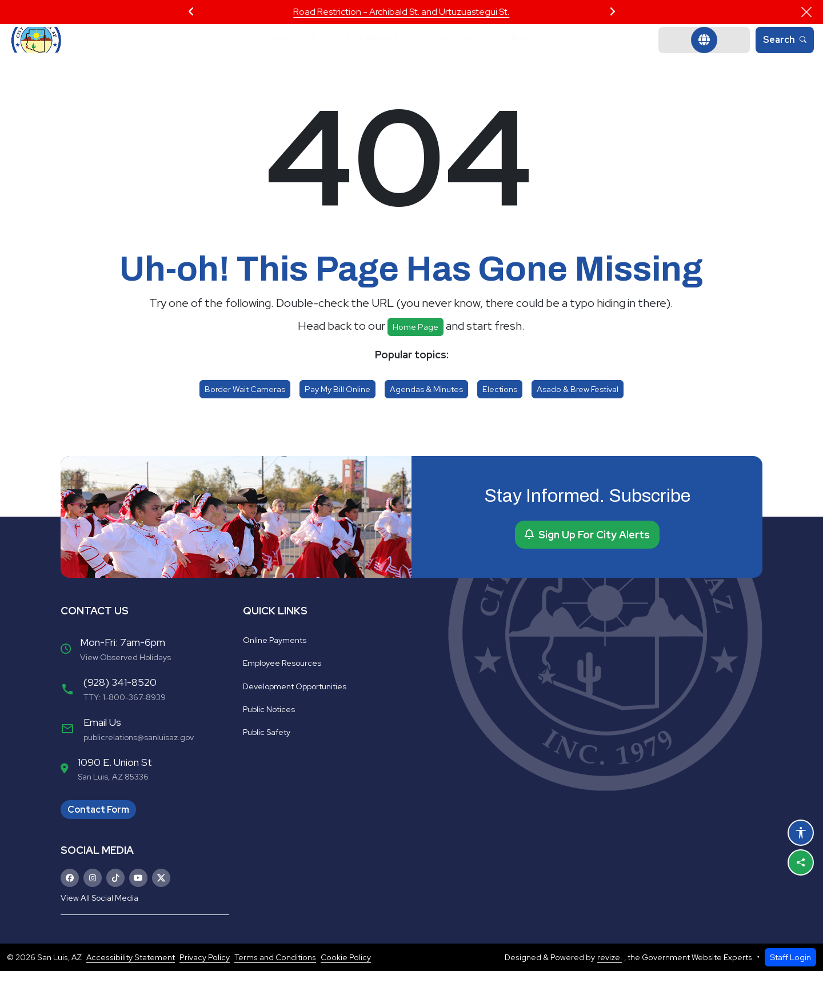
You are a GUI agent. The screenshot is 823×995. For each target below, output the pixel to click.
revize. (609, 981)
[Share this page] (801, 862)
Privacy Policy (204, 981)
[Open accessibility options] (801, 833)
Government (275, 51)
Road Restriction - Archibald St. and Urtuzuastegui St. (401, 12)
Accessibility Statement (130, 981)
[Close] (806, 12)
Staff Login (790, 981)
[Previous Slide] (191, 12)
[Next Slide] (612, 12)
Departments (371, 51)
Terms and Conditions (275, 981)
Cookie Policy (346, 981)
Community (464, 51)
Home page (415, 350)
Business (546, 51)
